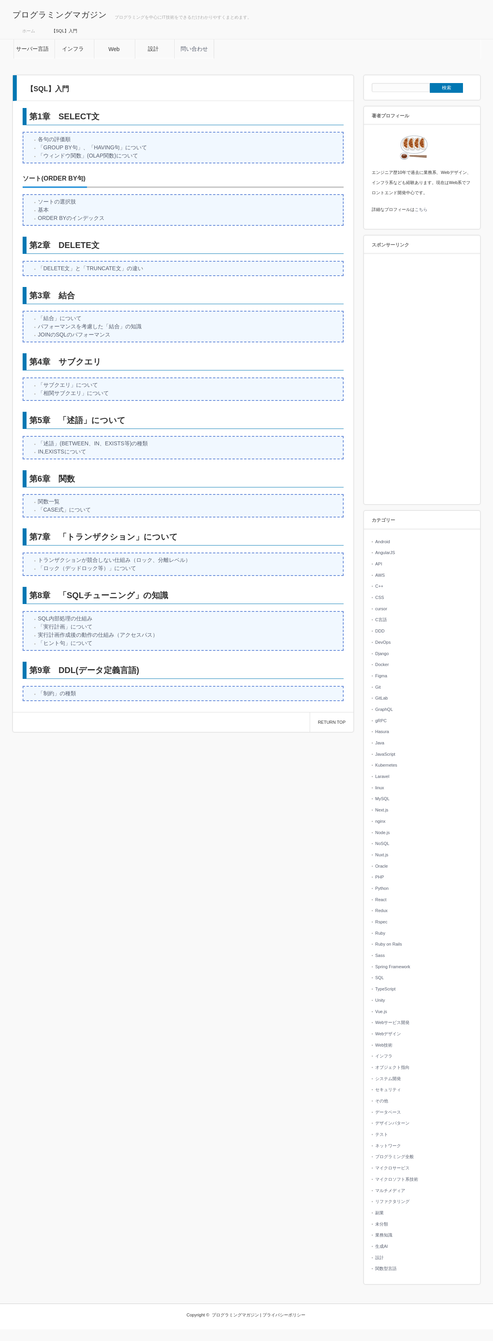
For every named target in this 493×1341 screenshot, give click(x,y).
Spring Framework (392, 966)
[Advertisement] (422, 379)
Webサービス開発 (392, 1022)
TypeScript (385, 989)
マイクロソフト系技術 (396, 1179)
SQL (379, 977)
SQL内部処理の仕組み (65, 618)
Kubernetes (386, 765)
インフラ (383, 1056)
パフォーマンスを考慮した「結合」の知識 (90, 326)
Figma (381, 675)
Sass (380, 955)
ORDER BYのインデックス (71, 218)
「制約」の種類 (57, 693)
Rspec (381, 921)
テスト (381, 1134)
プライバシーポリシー (283, 1315)
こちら (421, 209)
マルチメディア (390, 1190)
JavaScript (385, 754)
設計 (379, 1257)
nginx (380, 821)
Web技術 (383, 1045)
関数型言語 (386, 1268)
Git (378, 687)
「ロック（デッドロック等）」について (87, 568)
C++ (379, 586)
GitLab (381, 698)
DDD (380, 631)
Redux (381, 910)
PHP (379, 877)
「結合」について (60, 318)
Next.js (381, 810)
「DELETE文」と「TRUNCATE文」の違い (90, 268)
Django (382, 653)
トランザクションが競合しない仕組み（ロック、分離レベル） (114, 560)
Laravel (382, 776)
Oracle (381, 866)
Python (381, 888)
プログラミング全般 (394, 1156)
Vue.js (381, 1011)
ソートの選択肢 (57, 201)
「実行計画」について (65, 627)
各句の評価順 (54, 139)
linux (379, 787)
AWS (380, 575)
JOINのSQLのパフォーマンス (74, 334)
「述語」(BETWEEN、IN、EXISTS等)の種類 (93, 443)
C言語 (381, 619)
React (381, 899)
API (378, 564)
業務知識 (383, 1235)
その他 (381, 1100)
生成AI (381, 1246)
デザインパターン (392, 1123)
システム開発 (388, 1078)
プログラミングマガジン (59, 14)
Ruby (380, 933)
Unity (380, 1000)
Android (382, 541)
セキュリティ (388, 1089)
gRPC (381, 720)
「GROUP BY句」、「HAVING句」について (92, 147)
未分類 (381, 1224)
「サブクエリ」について (68, 385)
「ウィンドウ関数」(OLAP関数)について (88, 155)
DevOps (383, 642)
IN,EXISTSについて (62, 451)
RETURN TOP (332, 722)
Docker (382, 664)
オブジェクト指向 (392, 1067)
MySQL (382, 798)
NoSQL (382, 843)
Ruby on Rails (388, 944)
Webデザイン (388, 1033)
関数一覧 (49, 501)
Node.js (382, 832)
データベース (388, 1112)
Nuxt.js (381, 854)
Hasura (382, 731)
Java (379, 742)
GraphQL (384, 709)
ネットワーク (388, 1145)
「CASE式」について (64, 510)
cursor (381, 608)
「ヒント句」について (65, 643)
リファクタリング (392, 1201)
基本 (43, 210)
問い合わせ (194, 49)
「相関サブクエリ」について (73, 393)
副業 (379, 1212)
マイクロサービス (392, 1168)
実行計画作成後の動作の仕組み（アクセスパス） (98, 635)
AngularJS (385, 552)
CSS (379, 597)
